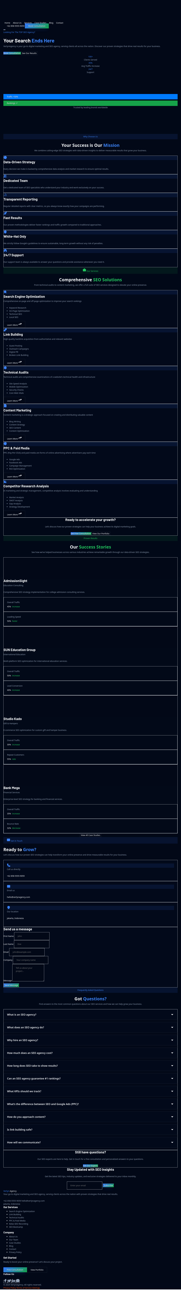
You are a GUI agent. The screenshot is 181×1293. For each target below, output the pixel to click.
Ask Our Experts (90, 1165)
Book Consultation (36, 26)
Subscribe (108, 1185)
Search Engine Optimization (22, 1211)
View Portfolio (37, 1269)
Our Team (13, 1239)
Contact (59, 22)
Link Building (15, 1214)
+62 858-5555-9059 (16, 876)
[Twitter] (10, 1281)
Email (6, 952)
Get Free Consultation (81, 533)
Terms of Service (24, 1287)
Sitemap (36, 1287)
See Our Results (29, 53)
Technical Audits (16, 1217)
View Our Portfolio (100, 533)
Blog (51, 22)
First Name (9, 936)
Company (8, 960)
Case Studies (40, 22)
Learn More (14, 324)
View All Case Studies (90, 835)
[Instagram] (18, 1281)
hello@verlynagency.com (18, 897)
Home (7, 22)
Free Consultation (15, 1269)
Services (28, 22)
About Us (17, 22)
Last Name (8, 944)
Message (8, 980)
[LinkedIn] (14, 1281)
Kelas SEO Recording (18, 1223)
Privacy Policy (15, 1252)
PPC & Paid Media (17, 1220)
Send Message (11, 985)
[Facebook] (5, 1281)
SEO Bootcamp (16, 1227)
